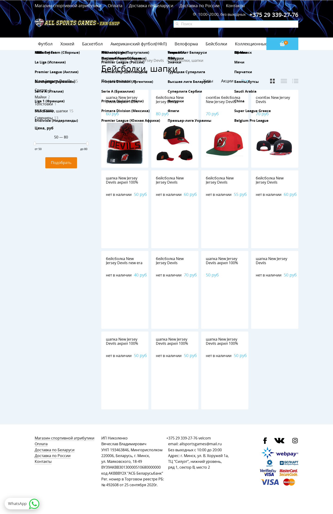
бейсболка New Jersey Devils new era (124, 260)
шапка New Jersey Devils (271, 260)
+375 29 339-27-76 (181, 438)
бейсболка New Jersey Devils (170, 99)
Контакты (235, 5)
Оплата (115, 5)
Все (244, 81)
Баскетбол (92, 44)
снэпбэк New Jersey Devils (273, 99)
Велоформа (186, 44)
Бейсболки (216, 44)
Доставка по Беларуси (151, 5)
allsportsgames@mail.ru (200, 444)
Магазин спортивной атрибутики (68, 5)
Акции (227, 81)
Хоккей (67, 44)
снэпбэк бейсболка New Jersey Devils (223, 99)
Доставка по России (199, 5)
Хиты (208, 81)
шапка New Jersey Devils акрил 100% (122, 99)
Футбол (45, 44)
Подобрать (61, 162)
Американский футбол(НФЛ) (139, 44)
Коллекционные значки (259, 44)
